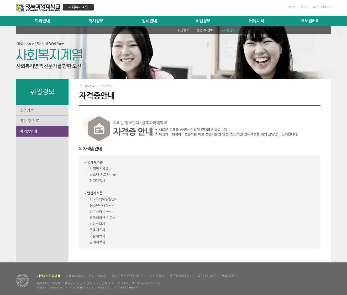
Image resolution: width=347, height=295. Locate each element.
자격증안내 (28, 131)
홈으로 (292, 7)
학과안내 (42, 21)
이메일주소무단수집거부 (128, 276)
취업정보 (203, 21)
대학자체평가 (206, 276)
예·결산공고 (156, 276)
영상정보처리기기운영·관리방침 (86, 276)
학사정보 (95, 21)
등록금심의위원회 (180, 276)
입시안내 (149, 21)
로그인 (304, 7)
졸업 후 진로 (29, 121)
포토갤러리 (310, 21)
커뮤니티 (256, 21)
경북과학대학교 (322, 7)
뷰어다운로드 (229, 276)
